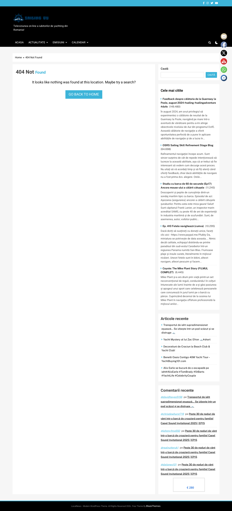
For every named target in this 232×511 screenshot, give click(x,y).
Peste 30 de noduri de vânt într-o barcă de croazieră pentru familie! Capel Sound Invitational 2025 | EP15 (188, 418)
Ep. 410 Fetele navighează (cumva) (183, 226)
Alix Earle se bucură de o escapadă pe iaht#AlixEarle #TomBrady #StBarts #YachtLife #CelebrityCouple (185, 371)
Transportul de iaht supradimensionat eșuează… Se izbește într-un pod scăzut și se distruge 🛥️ (187, 328)
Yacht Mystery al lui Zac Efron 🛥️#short (186, 339)
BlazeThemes (153, 506)
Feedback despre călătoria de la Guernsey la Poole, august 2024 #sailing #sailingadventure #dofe (188, 102)
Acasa (19, 42)
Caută (164, 69)
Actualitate (36, 42)
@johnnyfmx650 (170, 430)
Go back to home (84, 94)
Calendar (79, 42)
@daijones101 (168, 464)
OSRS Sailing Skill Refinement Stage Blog (188, 145)
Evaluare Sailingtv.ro (189, 481)
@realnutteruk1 (169, 447)
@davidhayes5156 (171, 397)
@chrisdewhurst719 (172, 413)
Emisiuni (58, 42)
